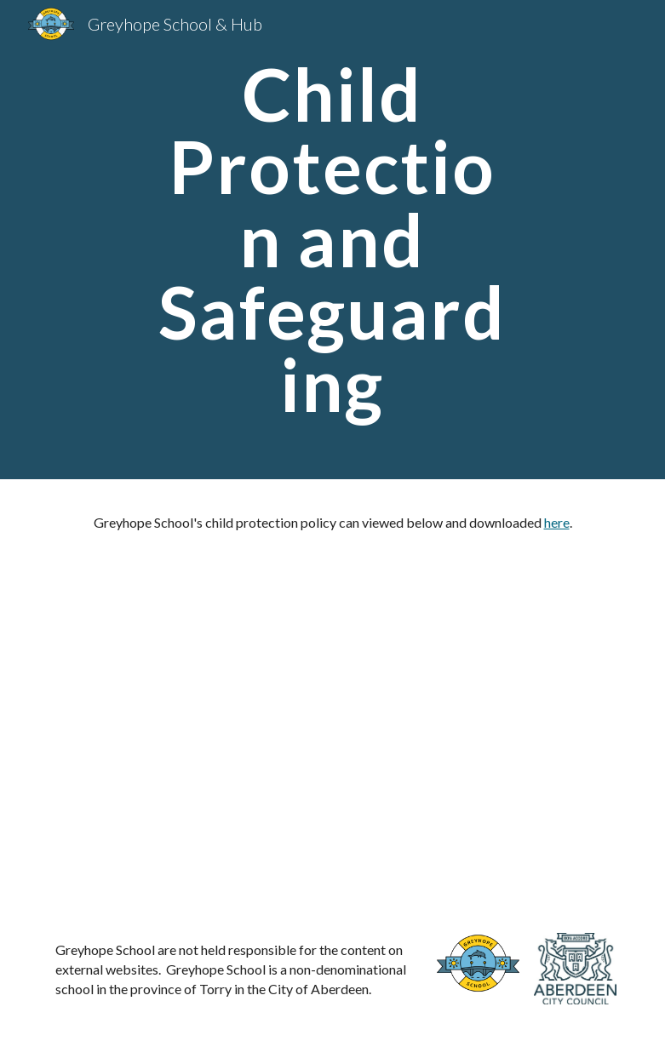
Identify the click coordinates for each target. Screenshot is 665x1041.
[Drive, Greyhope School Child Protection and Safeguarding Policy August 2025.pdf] (333, 718)
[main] (333, 239)
